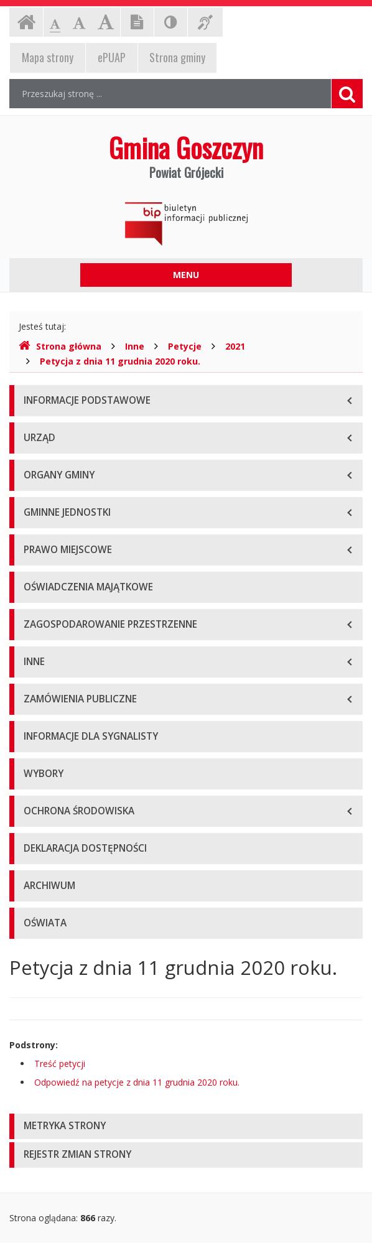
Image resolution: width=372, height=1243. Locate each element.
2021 (235, 346)
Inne (134, 346)
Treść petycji (59, 1063)
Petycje (185, 346)
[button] (186, 1126)
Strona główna (60, 346)
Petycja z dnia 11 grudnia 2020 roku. (120, 361)
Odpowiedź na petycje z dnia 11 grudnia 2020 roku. (136, 1082)
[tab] (186, 1126)
